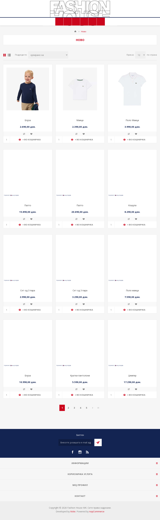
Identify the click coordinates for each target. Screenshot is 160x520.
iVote (72, 511)
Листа (9, 55)
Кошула (132, 205)
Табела (4, 55)
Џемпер (132, 375)
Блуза (28, 120)
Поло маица (132, 290)
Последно (98, 408)
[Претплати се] (75, 442)
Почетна (75, 31)
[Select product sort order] (48, 55)
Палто (27, 205)
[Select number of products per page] (140, 55)
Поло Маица (132, 120)
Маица (79, 120)
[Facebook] (72, 452)
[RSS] (87, 452)
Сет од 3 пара (27, 290)
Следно (92, 408)
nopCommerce (96, 511)
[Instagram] (80, 452)
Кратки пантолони (80, 375)
